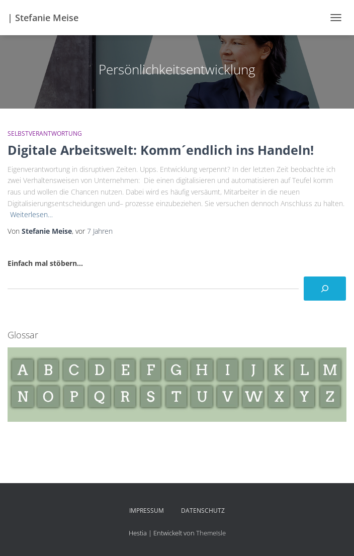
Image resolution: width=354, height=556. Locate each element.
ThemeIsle (211, 532)
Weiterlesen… (31, 214)
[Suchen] (325, 288)
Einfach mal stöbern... (45, 263)
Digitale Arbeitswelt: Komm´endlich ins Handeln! (161, 149)
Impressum (146, 510)
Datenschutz (203, 510)
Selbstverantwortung (45, 133)
